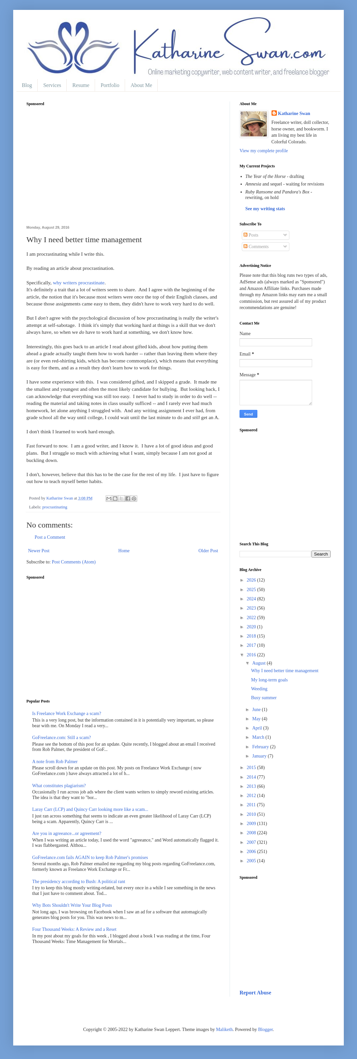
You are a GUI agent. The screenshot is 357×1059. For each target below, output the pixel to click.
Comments (256, 246)
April (257, 728)
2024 (252, 598)
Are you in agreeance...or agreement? (67, 833)
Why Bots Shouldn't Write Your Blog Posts (72, 905)
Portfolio (110, 85)
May (257, 718)
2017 (252, 645)
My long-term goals (269, 679)
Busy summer (263, 697)
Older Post (208, 550)
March (258, 737)
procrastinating (54, 507)
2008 (252, 832)
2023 (252, 608)
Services (52, 85)
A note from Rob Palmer (55, 761)
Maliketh (224, 1029)
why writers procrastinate (78, 282)
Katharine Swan (294, 113)
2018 (252, 636)
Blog (27, 85)
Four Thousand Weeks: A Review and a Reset (74, 929)
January (260, 756)
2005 (252, 860)
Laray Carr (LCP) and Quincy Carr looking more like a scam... (90, 809)
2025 (252, 589)
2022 (252, 617)
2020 (252, 626)
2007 (252, 842)
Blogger (265, 1029)
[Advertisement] (123, 169)
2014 (252, 777)
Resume (80, 85)
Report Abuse (255, 992)
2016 (252, 654)
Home (124, 550)
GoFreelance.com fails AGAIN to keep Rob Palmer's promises (90, 857)
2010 (252, 814)
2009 (252, 823)
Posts (250, 235)
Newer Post (38, 550)
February (261, 746)
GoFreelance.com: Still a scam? (61, 737)
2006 (252, 851)
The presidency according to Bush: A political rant (78, 881)
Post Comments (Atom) (74, 561)
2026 (252, 580)
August (259, 663)
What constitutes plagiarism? (59, 785)
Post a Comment (50, 537)
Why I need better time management (284, 670)
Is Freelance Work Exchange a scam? (66, 713)
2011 (252, 804)
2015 (252, 767)
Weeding (259, 688)
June (257, 709)
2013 (252, 786)
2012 (252, 795)
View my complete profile (264, 150)
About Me (141, 85)
